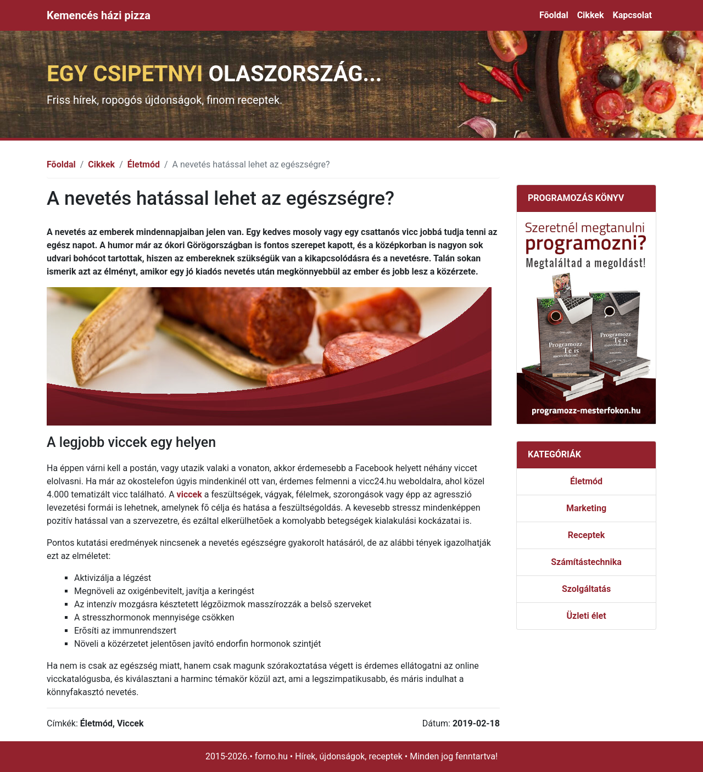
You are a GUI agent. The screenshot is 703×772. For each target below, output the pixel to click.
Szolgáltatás (586, 589)
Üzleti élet (586, 616)
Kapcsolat (632, 15)
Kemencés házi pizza (98, 15)
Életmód (143, 164)
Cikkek (590, 15)
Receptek (586, 535)
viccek (189, 494)
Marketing (586, 508)
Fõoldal (553, 15)
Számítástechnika (586, 562)
